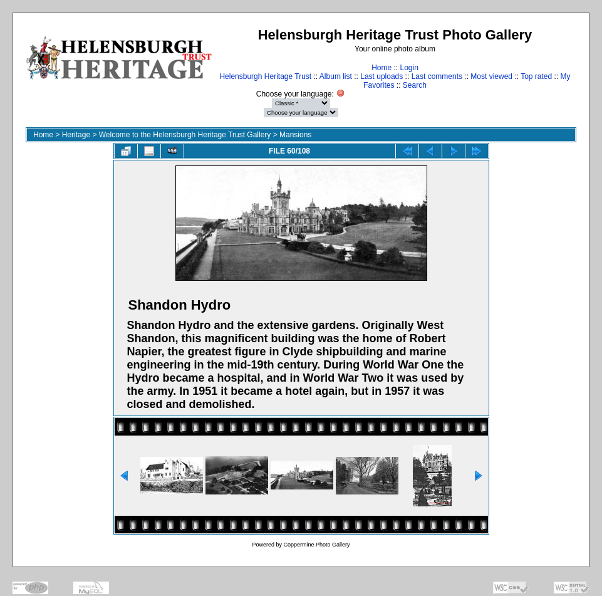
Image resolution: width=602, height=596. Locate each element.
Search (415, 85)
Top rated (536, 76)
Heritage (76, 134)
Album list (335, 76)
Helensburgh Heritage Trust (265, 76)
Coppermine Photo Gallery (316, 544)
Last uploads (381, 76)
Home (381, 67)
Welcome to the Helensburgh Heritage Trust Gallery (185, 134)
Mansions (295, 134)
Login (409, 67)
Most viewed (491, 76)
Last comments (437, 76)
